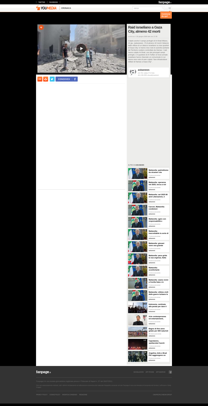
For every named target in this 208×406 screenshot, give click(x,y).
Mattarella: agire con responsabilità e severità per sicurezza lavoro (158, 220)
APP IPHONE (150, 372)
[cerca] (148, 8)
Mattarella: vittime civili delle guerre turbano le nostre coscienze (158, 293)
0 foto (152, 73)
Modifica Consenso (69, 394)
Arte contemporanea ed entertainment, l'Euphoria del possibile (157, 317)
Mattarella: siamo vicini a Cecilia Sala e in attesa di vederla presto (158, 281)
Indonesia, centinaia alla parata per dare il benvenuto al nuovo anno (157, 305)
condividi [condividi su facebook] (64, 79)
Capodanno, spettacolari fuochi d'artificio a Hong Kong (158, 342)
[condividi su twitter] (52, 79)
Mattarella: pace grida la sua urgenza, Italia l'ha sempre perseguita (158, 256)
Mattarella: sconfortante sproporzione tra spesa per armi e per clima (158, 269)
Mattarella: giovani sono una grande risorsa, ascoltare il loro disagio (157, 244)
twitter (41, 2)
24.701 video (143, 73)
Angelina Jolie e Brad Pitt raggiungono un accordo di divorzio (158, 354)
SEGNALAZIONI (138, 372)
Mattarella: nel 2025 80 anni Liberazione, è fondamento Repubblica (158, 195)
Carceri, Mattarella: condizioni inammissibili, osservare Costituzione (158, 208)
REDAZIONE (83, 394)
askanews (143, 70)
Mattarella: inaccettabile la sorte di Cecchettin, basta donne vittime (158, 232)
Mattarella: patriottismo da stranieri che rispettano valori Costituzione (158, 171)
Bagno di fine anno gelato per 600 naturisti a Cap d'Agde (158, 330)
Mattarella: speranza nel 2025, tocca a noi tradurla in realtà (157, 183)
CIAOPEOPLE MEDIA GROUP (162, 394)
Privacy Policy (41, 394)
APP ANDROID (160, 372)
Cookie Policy (54, 394)
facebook (53, 2)
